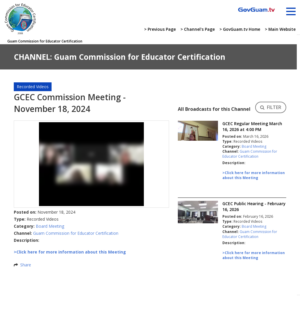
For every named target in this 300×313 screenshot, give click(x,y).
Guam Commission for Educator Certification (75, 233)
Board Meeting (50, 226)
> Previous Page (158, 29)
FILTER (270, 107)
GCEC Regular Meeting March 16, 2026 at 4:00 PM (252, 126)
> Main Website (280, 29)
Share (25, 265)
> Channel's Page (196, 29)
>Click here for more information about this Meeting (253, 175)
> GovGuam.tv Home (239, 29)
